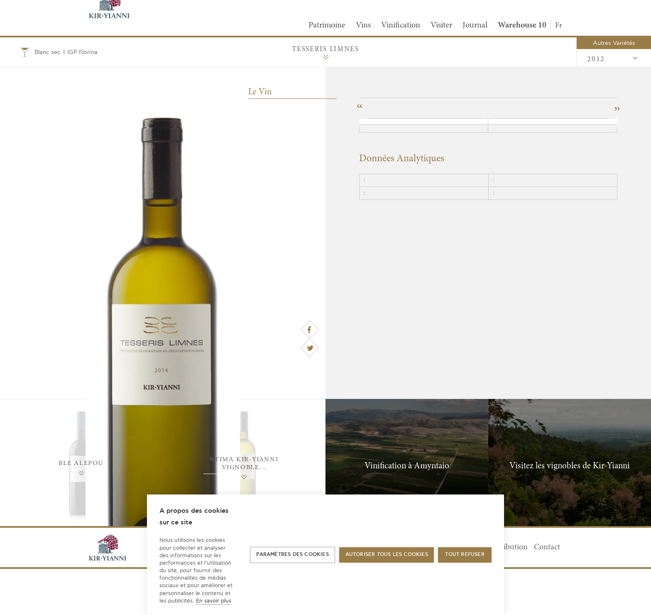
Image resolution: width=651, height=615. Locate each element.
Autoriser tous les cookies (386, 554)
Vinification (400, 25)
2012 (613, 58)
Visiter (441, 25)
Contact (547, 547)
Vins (363, 25)
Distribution (507, 547)
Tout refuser (464, 554)
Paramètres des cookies (292, 554)
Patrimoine (326, 25)
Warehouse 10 (522, 25)
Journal (475, 25)
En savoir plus (213, 601)
